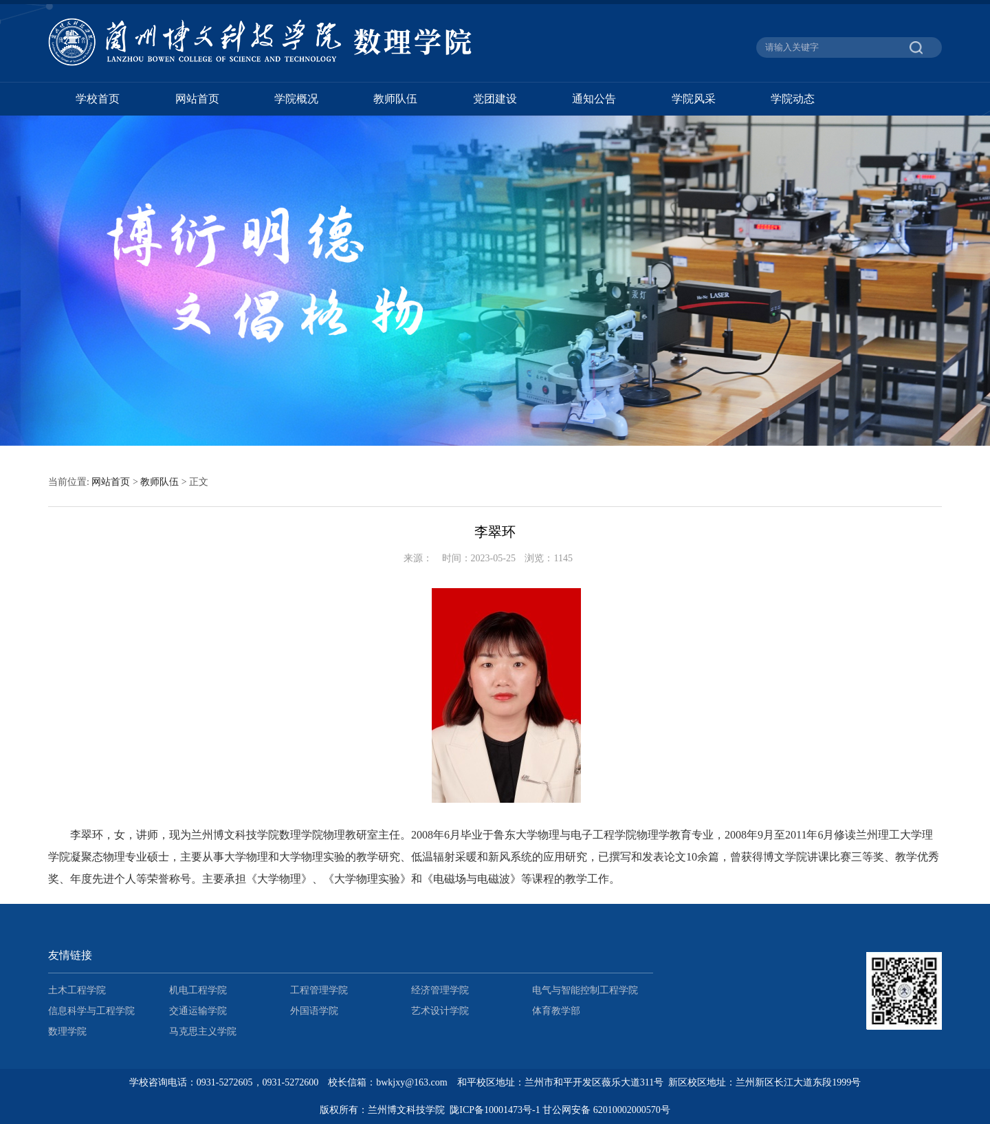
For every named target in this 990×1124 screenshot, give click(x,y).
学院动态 (793, 99)
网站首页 (197, 99)
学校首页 (98, 99)
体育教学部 (556, 1011)
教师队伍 (395, 99)
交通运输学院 (198, 1011)
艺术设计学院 (440, 1011)
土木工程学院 (77, 990)
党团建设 (495, 99)
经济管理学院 (440, 990)
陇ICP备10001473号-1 (495, 1110)
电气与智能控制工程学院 (585, 990)
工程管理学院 (319, 990)
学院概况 (296, 99)
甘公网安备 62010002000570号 (606, 1110)
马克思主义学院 (202, 1031)
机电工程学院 (198, 990)
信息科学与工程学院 (91, 1011)
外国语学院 (314, 1011)
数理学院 (67, 1031)
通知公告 (594, 99)
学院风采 (694, 99)
